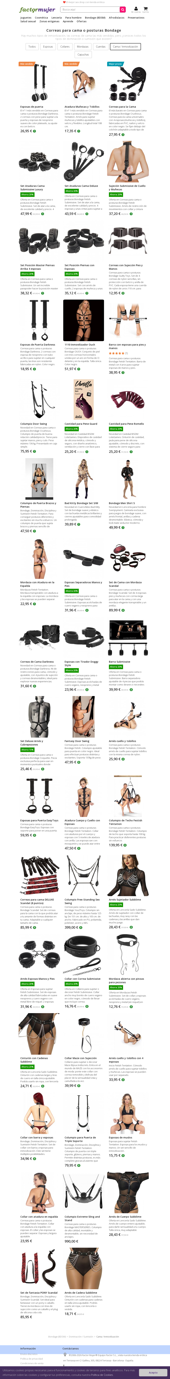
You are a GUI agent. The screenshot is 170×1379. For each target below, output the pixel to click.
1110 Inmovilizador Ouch (80, 344)
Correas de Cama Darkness (37, 661)
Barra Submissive (119, 661)
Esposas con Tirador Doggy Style (81, 663)
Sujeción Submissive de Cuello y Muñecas (127, 187)
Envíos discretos (28, 1354)
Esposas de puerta (31, 106)
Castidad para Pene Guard (81, 423)
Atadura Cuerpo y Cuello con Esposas (82, 822)
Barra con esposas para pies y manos (127, 346)
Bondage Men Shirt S (122, 503)
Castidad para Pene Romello (126, 423)
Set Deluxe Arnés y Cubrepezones (31, 742)
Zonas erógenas (49, 21)
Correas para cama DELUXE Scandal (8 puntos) (37, 901)
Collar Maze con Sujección (81, 1058)
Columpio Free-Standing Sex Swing (82, 901)
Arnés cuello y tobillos (122, 741)
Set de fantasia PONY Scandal (39, 1292)
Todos (32, 46)
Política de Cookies (102, 1375)
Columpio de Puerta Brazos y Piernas (38, 504)
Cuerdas (101, 46)
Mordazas (83, 46)
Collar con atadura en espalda (39, 1216)
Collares (65, 46)
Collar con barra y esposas (36, 1137)
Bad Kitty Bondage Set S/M (81, 503)
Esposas (48, 46)
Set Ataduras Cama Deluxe (81, 186)
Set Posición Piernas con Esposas (79, 267)
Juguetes (25, 17)
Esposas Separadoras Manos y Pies (83, 584)
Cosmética (41, 17)
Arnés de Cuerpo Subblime (125, 1216)
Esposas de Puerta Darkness (37, 344)
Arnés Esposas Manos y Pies (37, 978)
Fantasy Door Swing (77, 741)
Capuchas (83, 54)
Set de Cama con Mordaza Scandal (125, 584)
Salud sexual (28, 21)
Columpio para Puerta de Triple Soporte (80, 1139)
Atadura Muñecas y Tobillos (82, 106)
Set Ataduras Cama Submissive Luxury (32, 187)
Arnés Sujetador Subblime (125, 899)
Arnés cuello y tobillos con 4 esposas (126, 1059)
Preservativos (136, 17)
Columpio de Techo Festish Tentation (125, 822)
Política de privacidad (31, 1358)
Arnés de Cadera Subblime (81, 1292)
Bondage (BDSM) (95, 17)
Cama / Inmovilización (125, 46)
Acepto (153, 1372)
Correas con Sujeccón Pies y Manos (126, 267)
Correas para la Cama (122, 106)
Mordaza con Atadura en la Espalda (37, 584)
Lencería (57, 17)
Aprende (68, 21)
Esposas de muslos (120, 1137)
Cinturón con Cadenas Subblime (34, 1059)
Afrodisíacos (116, 17)
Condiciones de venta (31, 1363)
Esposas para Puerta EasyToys (39, 820)
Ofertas (81, 21)
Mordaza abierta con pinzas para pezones (126, 980)
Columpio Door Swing (33, 423)
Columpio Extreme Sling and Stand (82, 1218)
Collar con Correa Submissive (82, 978)
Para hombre (73, 17)
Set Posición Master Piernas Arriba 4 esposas (37, 267)
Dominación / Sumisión (81, 1336)
